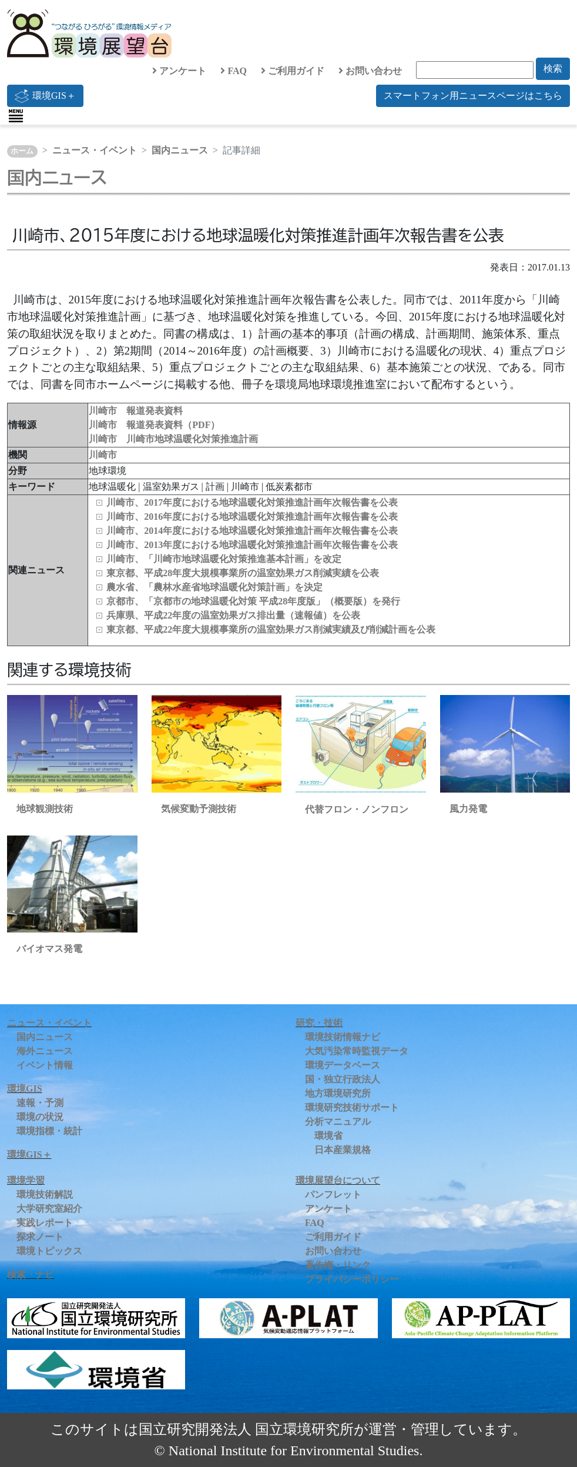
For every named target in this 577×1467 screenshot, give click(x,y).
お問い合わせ (370, 71)
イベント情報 (44, 1065)
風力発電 (468, 809)
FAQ (233, 71)
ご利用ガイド (292, 71)
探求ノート (39, 1237)
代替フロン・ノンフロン (356, 809)
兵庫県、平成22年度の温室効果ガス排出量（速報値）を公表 (233, 615)
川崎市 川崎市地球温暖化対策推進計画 (173, 439)
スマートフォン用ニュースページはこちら (473, 96)
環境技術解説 (44, 1194)
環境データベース (342, 1065)
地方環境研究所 (338, 1093)
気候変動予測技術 (198, 809)
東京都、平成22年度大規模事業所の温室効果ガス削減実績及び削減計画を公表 (270, 629)
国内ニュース (180, 150)
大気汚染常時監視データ (356, 1051)
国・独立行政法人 (342, 1079)
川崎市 (103, 455)
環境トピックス (49, 1251)
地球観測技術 (44, 809)
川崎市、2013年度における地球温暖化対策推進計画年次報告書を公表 (252, 545)
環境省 (328, 1136)
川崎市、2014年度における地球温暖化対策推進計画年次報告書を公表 (252, 531)
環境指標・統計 (49, 1131)
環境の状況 (39, 1117)
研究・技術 (319, 1023)
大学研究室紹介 (49, 1209)
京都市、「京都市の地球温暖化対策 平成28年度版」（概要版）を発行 (253, 601)
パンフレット (333, 1194)
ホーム (22, 151)
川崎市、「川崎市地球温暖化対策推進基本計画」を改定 (223, 559)
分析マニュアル (338, 1122)
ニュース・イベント (94, 150)
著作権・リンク (338, 1265)
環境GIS (24, 1089)
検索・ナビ (30, 1274)
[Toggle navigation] (16, 116)
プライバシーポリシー (352, 1279)
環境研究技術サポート (352, 1107)
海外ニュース (44, 1051)
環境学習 (26, 1180)
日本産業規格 (342, 1150)
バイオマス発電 (49, 949)
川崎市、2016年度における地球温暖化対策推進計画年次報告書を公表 (252, 517)
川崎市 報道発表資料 (136, 411)
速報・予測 (39, 1103)
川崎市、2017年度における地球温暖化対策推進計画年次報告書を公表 (252, 502)
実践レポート (44, 1223)
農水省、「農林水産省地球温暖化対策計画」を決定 (214, 587)
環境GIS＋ (45, 96)
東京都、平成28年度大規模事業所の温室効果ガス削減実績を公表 (242, 573)
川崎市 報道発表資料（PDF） (154, 425)
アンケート (179, 71)
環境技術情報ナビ (342, 1037)
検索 (553, 68)
